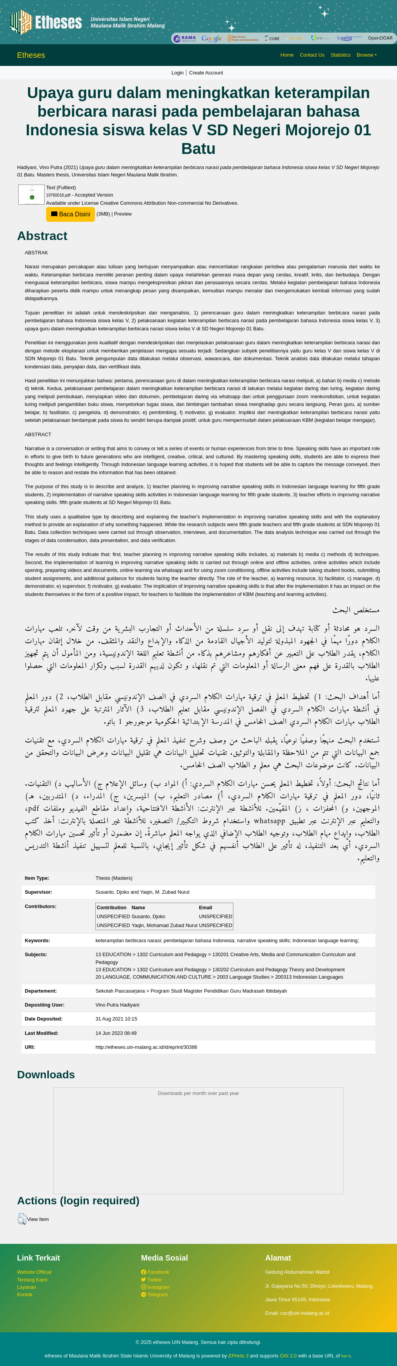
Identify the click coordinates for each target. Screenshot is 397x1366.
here (346, 1356)
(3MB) (78, 214)
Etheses (31, 55)
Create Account (206, 73)
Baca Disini (70, 214)
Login (178, 73)
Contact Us (312, 55)
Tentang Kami (32, 1280)
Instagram (155, 1287)
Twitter (151, 1280)
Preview (123, 214)
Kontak (25, 1294)
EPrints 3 (238, 1356)
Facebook (155, 1272)
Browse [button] (365, 55)
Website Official (34, 1272)
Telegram (154, 1294)
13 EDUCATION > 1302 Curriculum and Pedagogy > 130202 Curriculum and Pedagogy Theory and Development (220, 969)
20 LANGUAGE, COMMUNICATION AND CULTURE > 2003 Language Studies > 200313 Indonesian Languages (219, 977)
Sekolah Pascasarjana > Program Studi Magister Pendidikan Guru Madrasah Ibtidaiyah (191, 991)
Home (286, 55)
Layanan (26, 1287)
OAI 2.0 (288, 1356)
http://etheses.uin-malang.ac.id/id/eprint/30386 (146, 1047)
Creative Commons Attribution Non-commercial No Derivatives (168, 203)
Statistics (340, 55)
